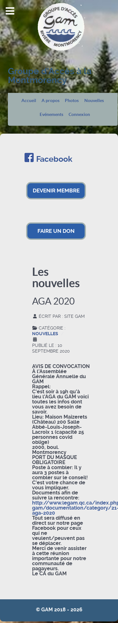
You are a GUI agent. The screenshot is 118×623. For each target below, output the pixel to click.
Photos (72, 101)
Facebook (54, 159)
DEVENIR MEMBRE (56, 190)
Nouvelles (94, 101)
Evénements (51, 114)
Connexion (79, 114)
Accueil (28, 101)
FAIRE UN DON (56, 231)
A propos (50, 101)
